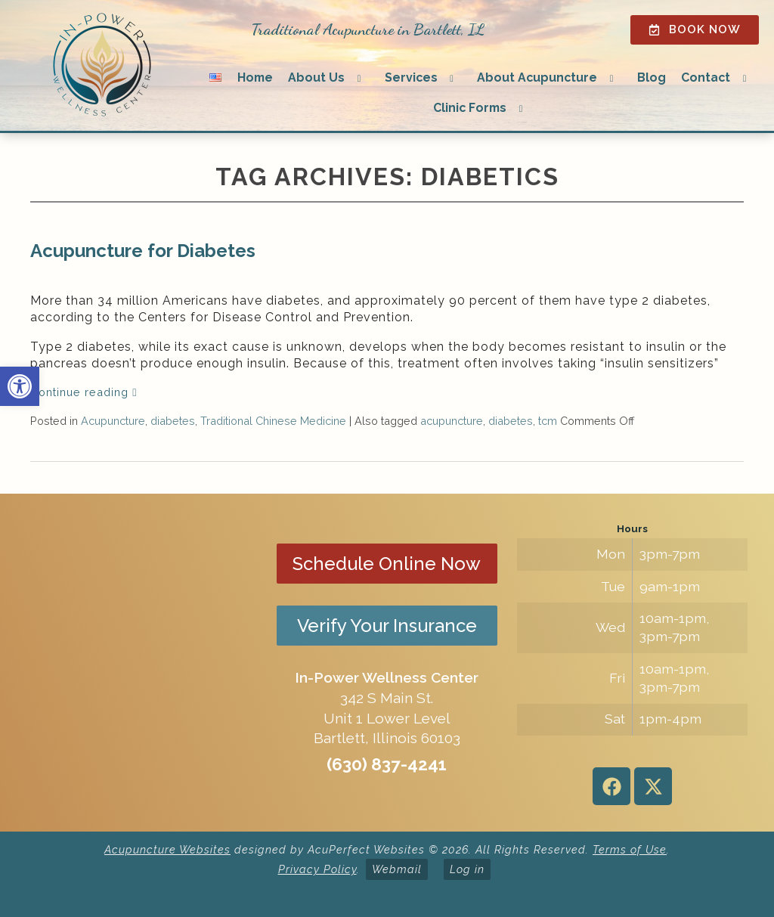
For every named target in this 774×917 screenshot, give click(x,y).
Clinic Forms (469, 108)
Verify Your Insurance (387, 626)
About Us (316, 77)
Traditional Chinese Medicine (273, 420)
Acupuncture (113, 420)
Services (411, 77)
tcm (547, 420)
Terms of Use (630, 849)
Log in (467, 869)
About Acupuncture (537, 77)
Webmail (397, 869)
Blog (651, 77)
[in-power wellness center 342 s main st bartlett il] (141, 662)
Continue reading (83, 392)
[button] (19, 386)
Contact (705, 77)
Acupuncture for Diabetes (142, 251)
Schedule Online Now (387, 564)
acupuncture (451, 420)
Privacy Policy (317, 869)
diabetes (172, 420)
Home (255, 77)
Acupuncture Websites (167, 849)
